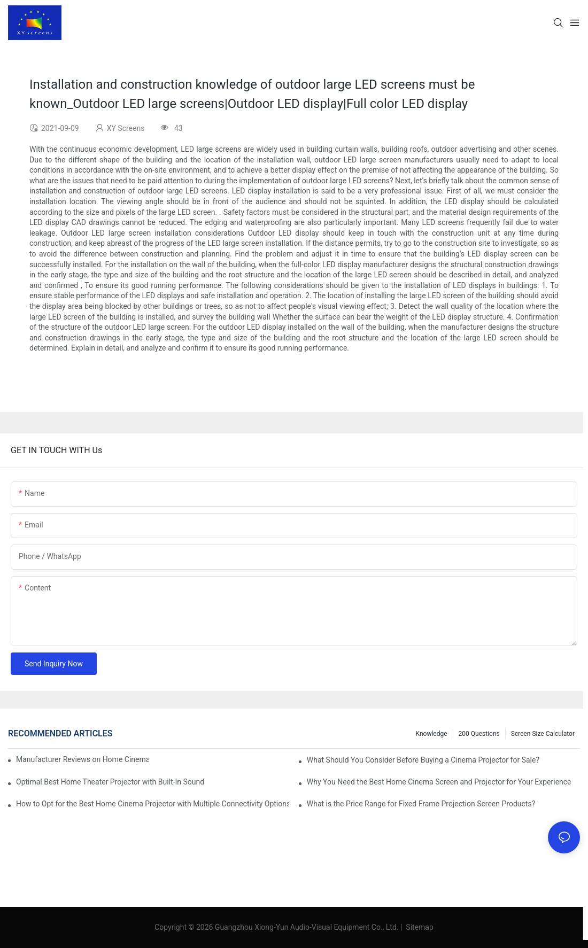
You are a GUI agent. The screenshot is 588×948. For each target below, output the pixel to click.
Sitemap (419, 927)
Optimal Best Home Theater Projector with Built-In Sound (110, 782)
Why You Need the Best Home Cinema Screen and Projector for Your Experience (439, 782)
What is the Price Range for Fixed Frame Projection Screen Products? (421, 803)
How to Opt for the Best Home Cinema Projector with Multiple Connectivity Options (152, 803)
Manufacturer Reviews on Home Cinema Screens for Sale (82, 759)
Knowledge (431, 733)
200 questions (479, 733)
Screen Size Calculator (543, 733)
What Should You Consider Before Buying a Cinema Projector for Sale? (423, 760)
